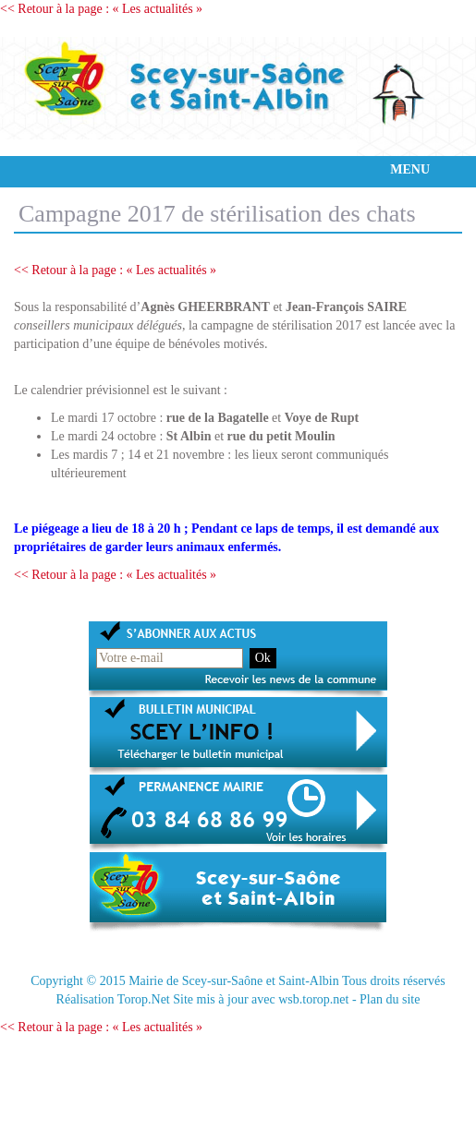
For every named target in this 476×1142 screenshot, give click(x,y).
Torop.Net (143, 999)
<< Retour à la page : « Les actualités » (101, 9)
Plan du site (390, 999)
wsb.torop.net (313, 999)
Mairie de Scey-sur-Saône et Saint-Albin (233, 981)
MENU (410, 169)
